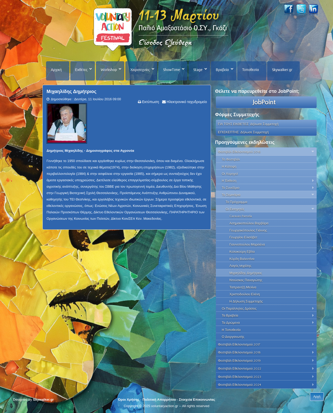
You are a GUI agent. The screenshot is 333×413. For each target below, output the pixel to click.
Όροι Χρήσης (128, 399)
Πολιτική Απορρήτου (159, 399)
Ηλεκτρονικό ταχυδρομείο (186, 102)
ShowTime (171, 70)
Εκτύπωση (150, 102)
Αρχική (56, 70)
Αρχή (316, 396)
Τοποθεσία (250, 70)
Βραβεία (222, 70)
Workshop (109, 70)
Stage (198, 70)
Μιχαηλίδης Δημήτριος (71, 91)
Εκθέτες (81, 70)
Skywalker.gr (282, 70)
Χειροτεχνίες (140, 70)
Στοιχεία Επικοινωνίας (197, 399)
